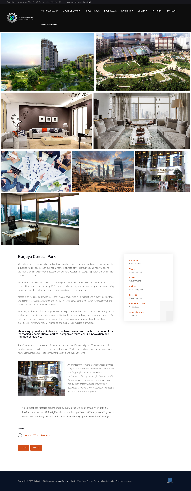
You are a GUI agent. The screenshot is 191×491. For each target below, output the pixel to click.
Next (35, 448)
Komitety (126, 11)
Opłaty (142, 11)
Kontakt (172, 11)
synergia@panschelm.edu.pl (79, 2)
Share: (21, 428)
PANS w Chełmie (49, 25)
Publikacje (110, 11)
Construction (135, 263)
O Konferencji (71, 11)
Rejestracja (92, 11)
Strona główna (49, 11)
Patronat (157, 11)
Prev (24, 448)
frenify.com (62, 481)
